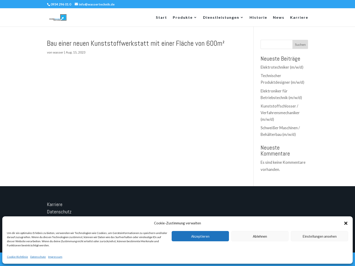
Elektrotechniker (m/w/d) (282, 67)
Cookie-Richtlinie (17, 256)
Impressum (55, 256)
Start (161, 17)
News (278, 17)
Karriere (299, 17)
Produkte (183, 17)
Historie (258, 17)
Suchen (300, 44)
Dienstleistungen (221, 17)
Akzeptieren (200, 236)
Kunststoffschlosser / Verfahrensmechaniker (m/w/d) (280, 113)
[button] (346, 223)
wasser (58, 52)
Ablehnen (260, 236)
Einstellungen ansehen (320, 236)
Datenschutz (38, 256)
